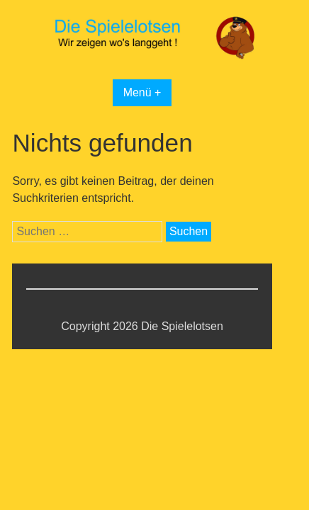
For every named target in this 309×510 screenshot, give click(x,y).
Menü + (142, 92)
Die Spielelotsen (182, 326)
